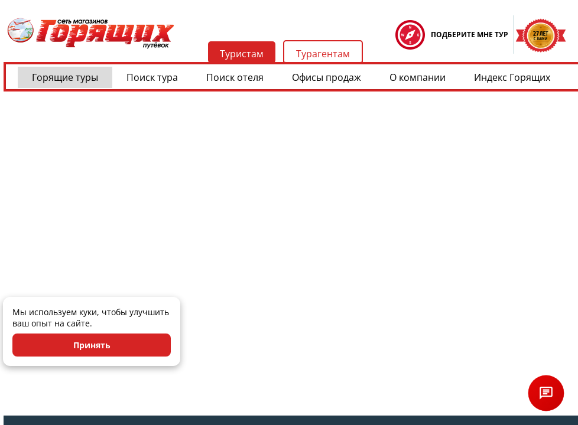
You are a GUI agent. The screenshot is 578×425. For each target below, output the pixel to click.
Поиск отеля (235, 77)
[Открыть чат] (546, 393)
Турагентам (323, 53)
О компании (417, 77)
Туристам (242, 53)
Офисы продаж (326, 77)
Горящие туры (65, 77)
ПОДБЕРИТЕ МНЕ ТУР (469, 35)
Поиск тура (152, 77)
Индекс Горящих (512, 77)
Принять (92, 345)
